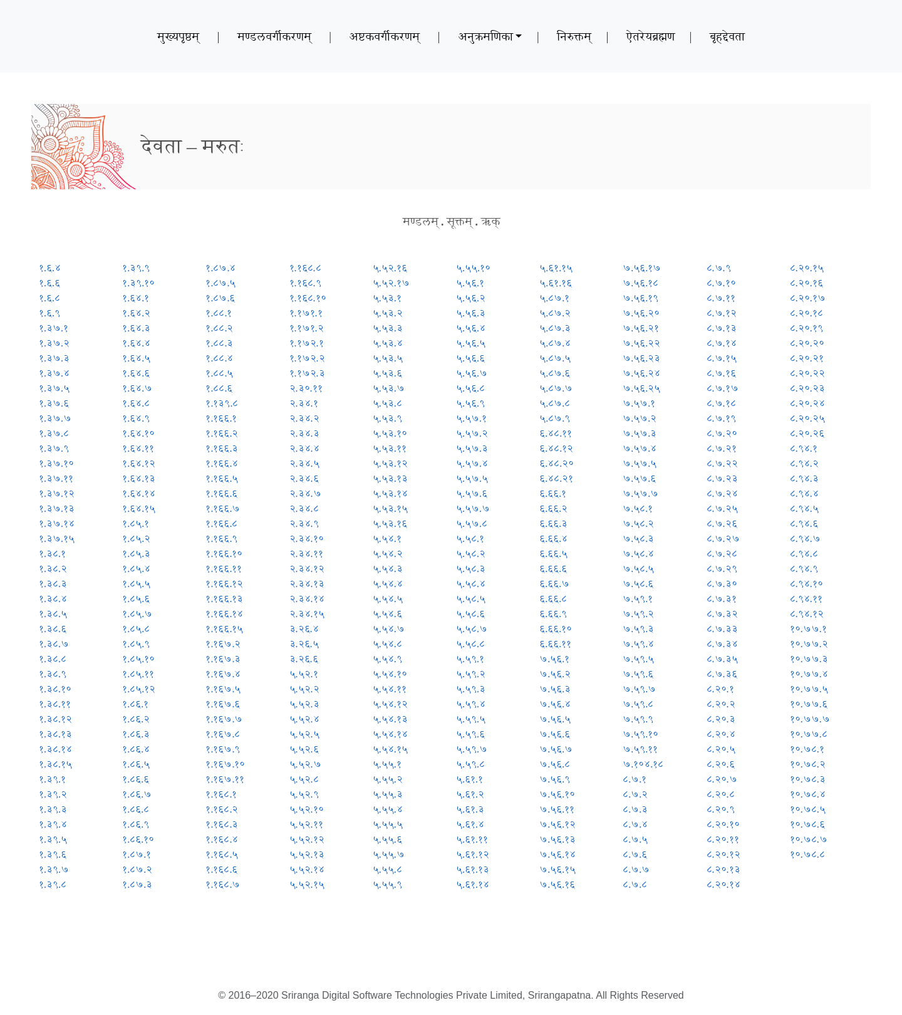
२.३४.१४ (306, 598)
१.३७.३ (54, 358)
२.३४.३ (304, 433)
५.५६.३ (470, 313)
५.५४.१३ (390, 719)
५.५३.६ (387, 373)
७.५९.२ (638, 613)
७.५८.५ (638, 568)
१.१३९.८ (221, 403)
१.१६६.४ (221, 463)
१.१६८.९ (305, 283)
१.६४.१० (138, 433)
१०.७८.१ (807, 749)
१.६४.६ (136, 373)
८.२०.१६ (806, 283)
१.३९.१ (52, 779)
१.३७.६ (54, 403)
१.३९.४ (53, 824)
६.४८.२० (556, 463)
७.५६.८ (554, 764)
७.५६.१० (557, 794)
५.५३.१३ (390, 478)
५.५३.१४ (390, 493)
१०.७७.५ (809, 689)
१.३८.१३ (55, 734)
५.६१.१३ (472, 869)
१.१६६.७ (222, 508)
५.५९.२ (470, 674)
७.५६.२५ (641, 388)
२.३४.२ (304, 418)
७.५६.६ (554, 734)
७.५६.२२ (641, 343)
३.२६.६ (303, 658)
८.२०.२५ (807, 418)
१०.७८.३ (808, 779)
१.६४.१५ (138, 508)
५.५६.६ (470, 358)
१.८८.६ (218, 388)
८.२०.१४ (723, 884)
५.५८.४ (470, 583)
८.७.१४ (722, 343)
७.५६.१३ (557, 839)
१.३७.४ (54, 373)
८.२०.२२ (807, 373)
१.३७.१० (56, 463)
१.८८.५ (219, 373)
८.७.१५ (722, 358)
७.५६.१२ (557, 824)
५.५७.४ (472, 463)
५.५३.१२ (390, 463)
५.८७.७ (556, 388)
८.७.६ (635, 854)
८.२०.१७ (808, 298)
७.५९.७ (639, 689)
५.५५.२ (388, 779)
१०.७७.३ (809, 658)
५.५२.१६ (390, 268)
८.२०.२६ (807, 433)
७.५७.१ (639, 403)
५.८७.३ (555, 328)
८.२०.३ (721, 719)
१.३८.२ (53, 568)
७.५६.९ (554, 779)
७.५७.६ (639, 478)
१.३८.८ (52, 658)
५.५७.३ (472, 448)
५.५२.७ (305, 764)
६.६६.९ (553, 613)
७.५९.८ (638, 704)
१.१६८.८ (305, 268)
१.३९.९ (136, 268)
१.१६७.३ (223, 658)
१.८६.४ (136, 749)
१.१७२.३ (307, 373)
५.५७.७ (473, 508)
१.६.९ (49, 313)
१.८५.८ (136, 628)
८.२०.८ (721, 794)
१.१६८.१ (221, 794)
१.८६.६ (135, 779)
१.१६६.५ (221, 478)
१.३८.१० (55, 689)
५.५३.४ (388, 343)
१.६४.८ (136, 403)
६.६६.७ (554, 583)
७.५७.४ (639, 448)
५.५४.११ (390, 689)
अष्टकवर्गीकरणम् (384, 36)
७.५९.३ (638, 628)
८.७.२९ (722, 568)
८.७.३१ (722, 598)
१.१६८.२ (221, 809)
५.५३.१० (390, 433)
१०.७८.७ (808, 839)
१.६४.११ (138, 448)
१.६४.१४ (138, 493)
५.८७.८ (554, 403)
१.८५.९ (136, 643)
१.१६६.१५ (224, 628)
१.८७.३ (137, 884)
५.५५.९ (387, 884)
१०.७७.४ (809, 674)
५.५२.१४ (306, 869)
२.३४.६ (304, 478)
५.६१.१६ (555, 283)
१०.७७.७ (810, 719)
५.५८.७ (471, 628)
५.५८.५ (470, 598)
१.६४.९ (136, 418)
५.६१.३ (470, 809)
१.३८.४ (53, 598)
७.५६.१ (554, 658)
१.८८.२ (219, 328)
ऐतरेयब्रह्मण (650, 36)
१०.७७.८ (808, 734)
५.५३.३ (388, 328)
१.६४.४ (136, 343)
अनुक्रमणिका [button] (485, 36)
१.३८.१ (52, 553)
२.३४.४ (304, 448)
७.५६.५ (555, 719)
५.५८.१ (470, 538)
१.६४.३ (136, 328)
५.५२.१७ (391, 283)
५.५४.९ (387, 658)
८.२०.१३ (723, 869)
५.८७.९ (554, 418)
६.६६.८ (553, 598)
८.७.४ (635, 824)
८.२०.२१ (807, 358)
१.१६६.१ (221, 418)
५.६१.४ (470, 824)
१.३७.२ (54, 343)
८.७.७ (636, 869)
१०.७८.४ (808, 794)
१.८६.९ (135, 824)
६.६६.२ (553, 508)
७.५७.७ (640, 493)
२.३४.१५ (306, 613)
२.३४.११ (306, 553)
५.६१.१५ (556, 268)
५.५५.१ (387, 764)
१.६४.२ (136, 313)
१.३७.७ (55, 418)
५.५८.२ (470, 553)
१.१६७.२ (223, 643)
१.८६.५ (136, 764)
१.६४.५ (136, 358)
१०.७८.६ (807, 824)
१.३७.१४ (57, 523)
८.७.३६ (722, 674)
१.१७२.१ (306, 343)
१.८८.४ (219, 358)
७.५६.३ (555, 689)
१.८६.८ (135, 809)
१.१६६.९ (221, 538)
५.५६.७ (471, 373)
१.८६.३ (136, 734)
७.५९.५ (638, 658)
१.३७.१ (53, 328)
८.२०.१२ (723, 854)
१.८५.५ (136, 583)
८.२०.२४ (807, 403)
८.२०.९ (721, 809)
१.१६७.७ (223, 719)
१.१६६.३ (221, 448)
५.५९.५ (470, 719)
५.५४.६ (387, 613)
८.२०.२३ (807, 388)
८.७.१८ (721, 403)
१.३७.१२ (57, 493)
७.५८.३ (638, 538)
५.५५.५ (388, 824)
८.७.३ (635, 809)
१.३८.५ (53, 613)
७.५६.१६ (557, 884)
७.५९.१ (638, 598)
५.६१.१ (469, 779)
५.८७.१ (554, 298)
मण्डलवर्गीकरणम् (274, 36)
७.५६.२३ (641, 358)
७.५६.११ (556, 809)
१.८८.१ (218, 313)
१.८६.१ (135, 704)
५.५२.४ (304, 719)
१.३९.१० (138, 283)
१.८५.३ (136, 553)
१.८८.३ (219, 343)
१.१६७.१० (225, 764)
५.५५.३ (388, 794)
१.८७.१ (136, 854)
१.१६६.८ (221, 523)
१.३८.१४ (55, 749)
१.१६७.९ (222, 749)
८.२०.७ (722, 779)
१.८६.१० (138, 839)
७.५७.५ (639, 463)
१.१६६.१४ (224, 613)
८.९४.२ (804, 463)
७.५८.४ (638, 553)
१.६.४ (50, 268)
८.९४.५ (804, 508)
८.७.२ (635, 794)
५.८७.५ (555, 358)
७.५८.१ (638, 508)
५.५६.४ (470, 328)
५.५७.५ (472, 478)
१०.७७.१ (808, 628)
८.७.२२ (722, 463)
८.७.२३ (722, 478)
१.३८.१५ (55, 764)
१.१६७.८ (222, 734)
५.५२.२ (304, 689)
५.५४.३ (388, 568)
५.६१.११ (472, 839)
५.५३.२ (388, 313)
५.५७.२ (472, 433)
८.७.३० (722, 583)
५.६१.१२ (472, 854)
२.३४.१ (303, 403)
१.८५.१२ (138, 689)
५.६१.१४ (472, 884)
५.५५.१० (473, 268)
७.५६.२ (555, 674)
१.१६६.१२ (224, 583)
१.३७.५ (54, 388)
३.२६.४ (304, 628)
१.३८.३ (53, 583)
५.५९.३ (470, 689)
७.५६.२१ (641, 328)
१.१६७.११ (224, 779)
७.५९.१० (640, 734)
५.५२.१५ (306, 884)
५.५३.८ (387, 403)
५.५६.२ (470, 298)
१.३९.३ (53, 809)
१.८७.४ (220, 268)
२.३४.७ (305, 493)
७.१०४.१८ (643, 764)
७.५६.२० (641, 313)
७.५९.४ (638, 643)
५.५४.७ (389, 628)
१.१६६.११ (223, 568)
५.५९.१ (470, 658)
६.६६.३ (553, 523)
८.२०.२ (721, 704)
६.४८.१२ (556, 448)
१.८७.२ (137, 869)
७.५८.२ (638, 523)
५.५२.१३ (306, 854)
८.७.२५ (722, 508)
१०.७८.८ (807, 854)
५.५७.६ (471, 493)
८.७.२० (722, 433)
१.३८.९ (52, 674)
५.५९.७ (471, 749)
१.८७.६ (220, 298)
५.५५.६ (387, 839)
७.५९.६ (638, 674)
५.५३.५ (388, 358)
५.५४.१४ (390, 734)
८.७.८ (635, 884)
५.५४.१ (387, 538)
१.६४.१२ (138, 463)
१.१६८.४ (221, 839)
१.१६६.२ (221, 433)
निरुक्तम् (574, 36)
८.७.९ (719, 268)
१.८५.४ (136, 568)
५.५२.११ (306, 824)
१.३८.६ (52, 628)
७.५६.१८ (640, 283)
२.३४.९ (304, 523)
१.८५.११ (138, 674)
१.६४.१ (135, 298)
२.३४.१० (306, 538)
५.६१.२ (470, 794)
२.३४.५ (304, 463)
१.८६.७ (137, 794)
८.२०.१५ (807, 268)
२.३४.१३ (306, 583)
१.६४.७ (137, 388)
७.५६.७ (556, 749)
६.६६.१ (552, 493)
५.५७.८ (471, 523)
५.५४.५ (388, 598)
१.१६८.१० (307, 298)
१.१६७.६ (222, 704)
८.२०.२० (807, 343)
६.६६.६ (553, 568)
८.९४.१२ (807, 613)
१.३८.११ (55, 704)
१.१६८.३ (221, 824)
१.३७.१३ (57, 508)
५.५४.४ (388, 583)
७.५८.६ (638, 583)
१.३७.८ (54, 433)
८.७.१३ (722, 328)
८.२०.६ (721, 764)
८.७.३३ (722, 628)
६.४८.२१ (556, 478)
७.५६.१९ (640, 298)
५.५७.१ (471, 418)
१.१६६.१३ (224, 598)
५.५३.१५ (390, 508)
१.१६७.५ (223, 689)
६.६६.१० (555, 628)
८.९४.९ (804, 568)
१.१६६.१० (223, 553)
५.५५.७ (389, 854)
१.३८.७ (54, 643)
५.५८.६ (470, 613)
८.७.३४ (722, 643)
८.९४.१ (803, 448)
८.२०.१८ (806, 313)
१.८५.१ (135, 523)
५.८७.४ (555, 343)
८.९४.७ (805, 538)
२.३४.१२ (306, 568)
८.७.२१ (722, 448)
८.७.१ (634, 779)
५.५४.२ (388, 553)
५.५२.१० (306, 809)
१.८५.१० (138, 658)
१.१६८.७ (222, 884)
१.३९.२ (53, 794)
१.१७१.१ (306, 313)
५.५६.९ (470, 403)
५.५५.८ (387, 869)
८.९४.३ (804, 478)
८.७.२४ (722, 493)
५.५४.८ (387, 643)
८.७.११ (721, 298)
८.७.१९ (721, 418)
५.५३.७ (389, 388)
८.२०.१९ (806, 328)
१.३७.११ (56, 478)
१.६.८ (49, 298)
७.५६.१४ (557, 854)
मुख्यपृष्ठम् (178, 36)
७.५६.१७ (642, 268)
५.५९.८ (470, 764)
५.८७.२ (555, 313)
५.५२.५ (304, 734)
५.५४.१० (390, 674)
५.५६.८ (470, 388)
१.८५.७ (137, 613)
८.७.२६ (722, 523)
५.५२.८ (304, 779)
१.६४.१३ (138, 478)
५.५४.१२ (390, 704)
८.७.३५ (722, 658)
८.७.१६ (721, 373)
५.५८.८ (470, 643)
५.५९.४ (470, 704)
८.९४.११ (806, 598)
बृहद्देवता (727, 36)
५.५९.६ (470, 734)
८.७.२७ (723, 538)
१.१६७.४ (223, 674)
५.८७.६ (554, 373)
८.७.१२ (722, 313)
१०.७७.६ (808, 704)
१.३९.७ (54, 869)
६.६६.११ (555, 643)
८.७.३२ (722, 613)
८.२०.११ (723, 839)
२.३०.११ (306, 388)
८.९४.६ (804, 523)
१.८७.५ (220, 283)
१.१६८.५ (221, 854)
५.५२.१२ (306, 839)
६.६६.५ (553, 553)
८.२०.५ (721, 749)
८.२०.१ (720, 689)
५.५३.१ (387, 298)
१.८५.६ (136, 598)
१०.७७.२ (809, 643)
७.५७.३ (639, 433)
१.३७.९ (54, 448)
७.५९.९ (638, 719)
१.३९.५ (53, 839)
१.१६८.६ (221, 869)
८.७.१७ (723, 388)
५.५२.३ (304, 704)
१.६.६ (49, 283)
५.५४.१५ (390, 749)
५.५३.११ (390, 448)
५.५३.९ (387, 418)
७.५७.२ (639, 418)
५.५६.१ (470, 283)
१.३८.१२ (55, 719)
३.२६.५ (304, 643)
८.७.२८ (722, 553)
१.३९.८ (52, 884)
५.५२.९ (304, 794)
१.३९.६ (52, 854)
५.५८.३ (470, 568)
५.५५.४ (388, 809)
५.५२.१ (303, 674)
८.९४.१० (806, 583)
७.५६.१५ (557, 869)
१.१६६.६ (221, 493)
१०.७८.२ (808, 764)
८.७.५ (635, 839)
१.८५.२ (136, 538)
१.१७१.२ (306, 328)
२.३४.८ (304, 508)
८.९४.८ (804, 553)
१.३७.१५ (57, 538)
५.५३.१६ (390, 523)
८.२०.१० (723, 824)
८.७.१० (721, 283)
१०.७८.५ (808, 809)
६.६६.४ (553, 538)
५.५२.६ (304, 749)
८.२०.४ (721, 734)
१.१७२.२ (307, 358)
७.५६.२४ (641, 373)
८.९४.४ (804, 493)
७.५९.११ (640, 749)
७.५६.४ (555, 704)
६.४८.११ (555, 433)
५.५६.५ (470, 343)
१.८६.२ (136, 719)
